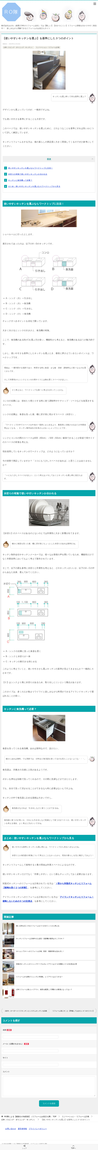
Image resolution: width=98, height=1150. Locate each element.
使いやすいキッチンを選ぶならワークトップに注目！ (30, 168)
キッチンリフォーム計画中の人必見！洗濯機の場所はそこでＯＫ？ (40, 939)
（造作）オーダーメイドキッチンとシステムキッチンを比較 (25, 1011)
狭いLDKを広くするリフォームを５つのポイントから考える (37, 926)
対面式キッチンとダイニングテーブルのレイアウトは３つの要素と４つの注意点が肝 (46, 964)
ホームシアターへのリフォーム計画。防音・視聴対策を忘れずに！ (40, 951)
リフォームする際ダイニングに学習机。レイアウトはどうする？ (39, 977)
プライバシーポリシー (38, 1129)
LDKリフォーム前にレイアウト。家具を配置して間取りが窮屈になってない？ (44, 989)
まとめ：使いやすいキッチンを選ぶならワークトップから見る (34, 186)
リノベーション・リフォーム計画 (47, 47)
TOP (30, 1116)
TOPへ (73, 1147)
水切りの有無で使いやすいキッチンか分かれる (27, 174)
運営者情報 (22, 1129)
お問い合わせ (10, 1129)
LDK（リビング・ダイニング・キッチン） (18, 47)
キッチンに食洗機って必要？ (20, 180)
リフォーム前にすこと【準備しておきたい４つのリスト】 (73, 1011)
